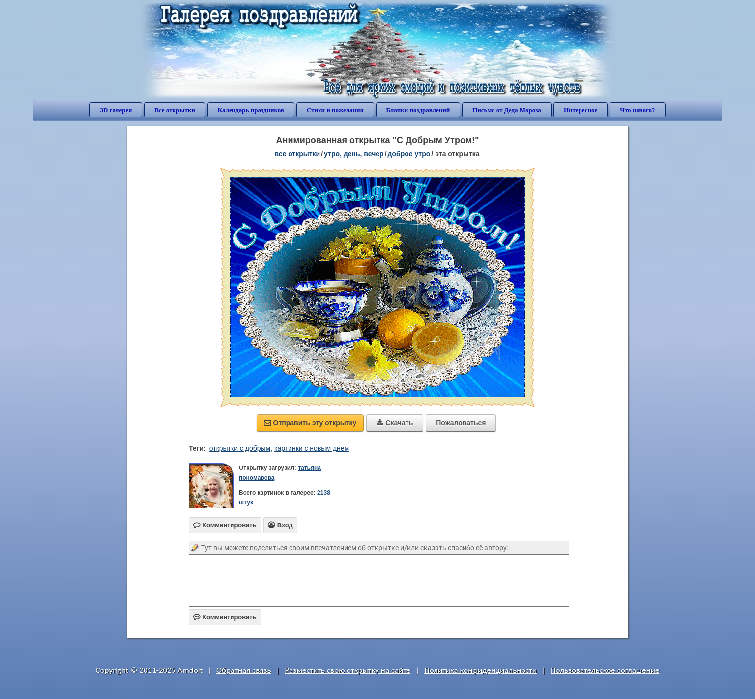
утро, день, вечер (354, 154)
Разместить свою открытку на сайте (347, 670)
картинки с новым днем (311, 448)
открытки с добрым (239, 448)
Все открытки (174, 110)
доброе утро (409, 154)
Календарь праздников (251, 110)
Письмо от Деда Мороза (506, 110)
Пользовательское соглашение (605, 670)
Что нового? (637, 110)
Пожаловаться (461, 423)
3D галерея (116, 110)
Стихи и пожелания (335, 110)
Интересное (580, 110)
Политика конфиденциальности (480, 670)
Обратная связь (243, 670)
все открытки (297, 154)
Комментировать (225, 617)
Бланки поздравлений (418, 110)
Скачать (395, 423)
